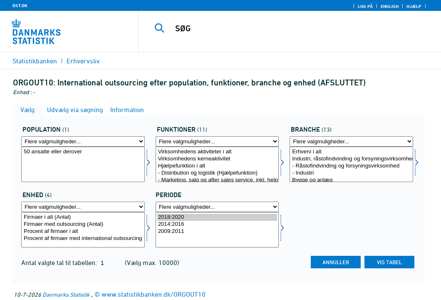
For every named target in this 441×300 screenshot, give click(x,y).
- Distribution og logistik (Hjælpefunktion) (217, 173)
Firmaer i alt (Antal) (83, 217)
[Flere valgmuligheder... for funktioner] (217, 141)
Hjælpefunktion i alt (217, 166)
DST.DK (19, 5)
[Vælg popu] (83, 164)
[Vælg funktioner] (217, 164)
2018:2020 (217, 217)
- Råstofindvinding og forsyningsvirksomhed (351, 166)
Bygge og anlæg (351, 180)
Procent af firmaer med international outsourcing (83, 238)
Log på (365, 6)
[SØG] (291, 28)
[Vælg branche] (351, 164)
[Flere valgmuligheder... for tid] (217, 207)
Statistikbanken (34, 61)
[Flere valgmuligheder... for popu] (83, 141)
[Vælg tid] (217, 230)
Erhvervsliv (83, 61)
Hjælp (413, 6)
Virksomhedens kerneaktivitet (217, 158)
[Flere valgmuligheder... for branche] (351, 141)
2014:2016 (217, 224)
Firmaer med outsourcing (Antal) (83, 224)
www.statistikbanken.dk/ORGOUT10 (154, 294)
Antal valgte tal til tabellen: (60, 262)
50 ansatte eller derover (83, 151)
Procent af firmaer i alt (83, 231)
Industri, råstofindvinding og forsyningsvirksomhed (351, 158)
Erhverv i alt (351, 151)
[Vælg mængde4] (83, 230)
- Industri (351, 173)
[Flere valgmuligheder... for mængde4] (83, 207)
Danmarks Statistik (65, 294)
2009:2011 (217, 231)
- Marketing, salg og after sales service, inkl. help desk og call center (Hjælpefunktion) (217, 180)
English (390, 6)
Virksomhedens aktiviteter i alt (217, 151)
